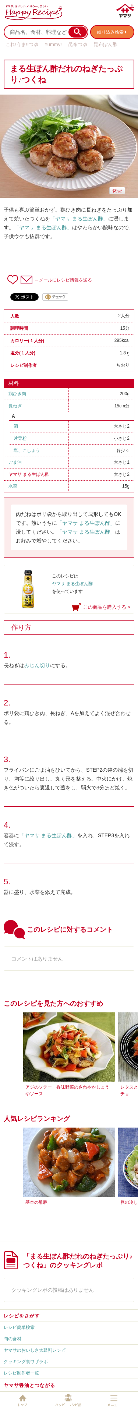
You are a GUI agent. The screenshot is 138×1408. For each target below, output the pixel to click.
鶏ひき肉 (21, 393)
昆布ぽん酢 (105, 44)
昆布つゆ (77, 44)
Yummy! (53, 44)
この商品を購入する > (106, 607)
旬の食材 (12, 1338)
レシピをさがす (22, 1316)
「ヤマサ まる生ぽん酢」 (79, 219)
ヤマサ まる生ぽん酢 (28, 474)
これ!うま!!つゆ (22, 44)
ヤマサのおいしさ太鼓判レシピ (35, 1350)
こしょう (31, 450)
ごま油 (17, 462)
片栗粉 (20, 438)
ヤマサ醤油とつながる (29, 1385)
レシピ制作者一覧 (21, 1373)
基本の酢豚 (36, 1202)
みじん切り (37, 665)
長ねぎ (17, 405)
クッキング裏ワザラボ (26, 1361)
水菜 (15, 486)
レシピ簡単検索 (19, 1327)
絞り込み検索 (110, 32)
